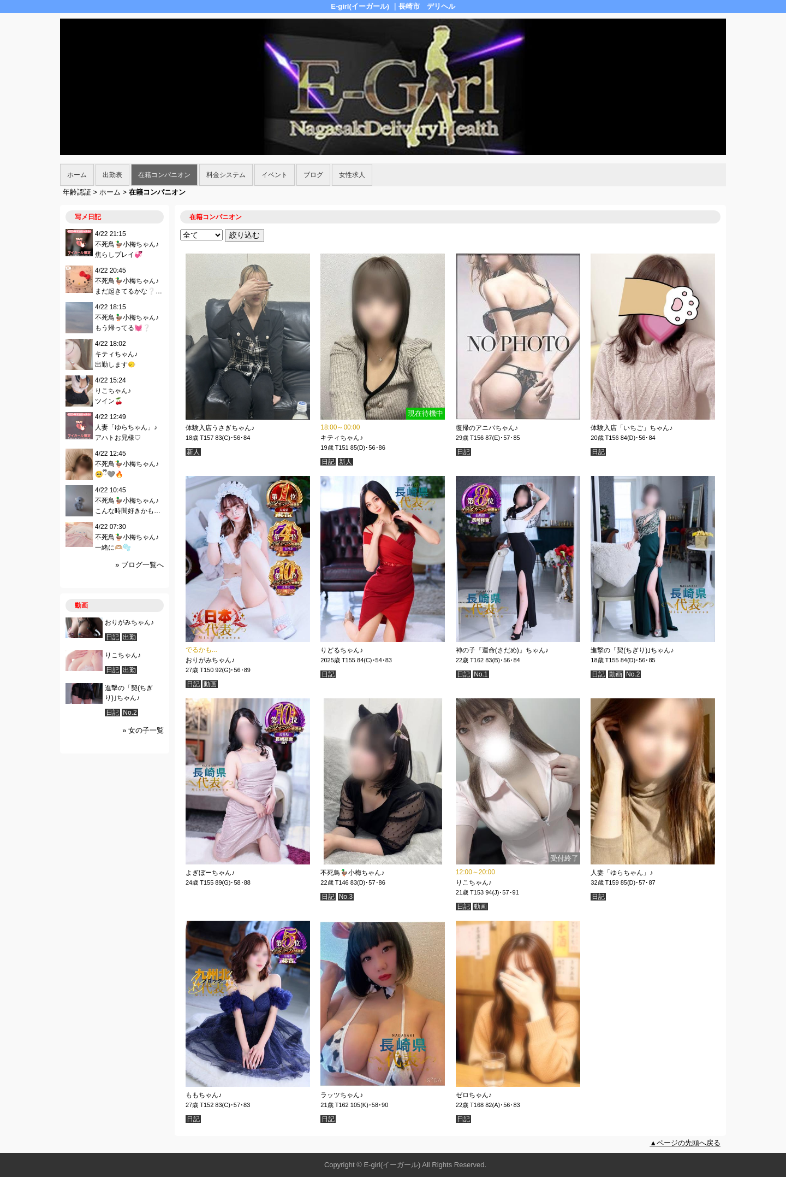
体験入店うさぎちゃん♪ (220, 428)
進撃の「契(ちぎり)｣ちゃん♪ (632, 650)
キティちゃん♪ (341, 438)
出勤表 (112, 175)
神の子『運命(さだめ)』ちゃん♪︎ (502, 650)
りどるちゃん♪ (341, 650)
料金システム (226, 175)
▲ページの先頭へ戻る (685, 1143)
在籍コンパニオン (164, 175)
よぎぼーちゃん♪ (210, 872)
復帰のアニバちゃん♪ (487, 428)
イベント (274, 175)
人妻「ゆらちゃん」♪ (622, 872)
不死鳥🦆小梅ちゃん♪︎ (352, 872)
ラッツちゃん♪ (341, 1095)
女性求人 (352, 175)
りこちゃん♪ (474, 882)
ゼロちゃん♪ (474, 1095)
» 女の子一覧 (143, 730)
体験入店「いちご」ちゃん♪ (631, 428)
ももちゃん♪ (204, 1095)
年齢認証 (77, 192)
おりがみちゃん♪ (210, 660)
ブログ (313, 175)
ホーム (77, 175)
